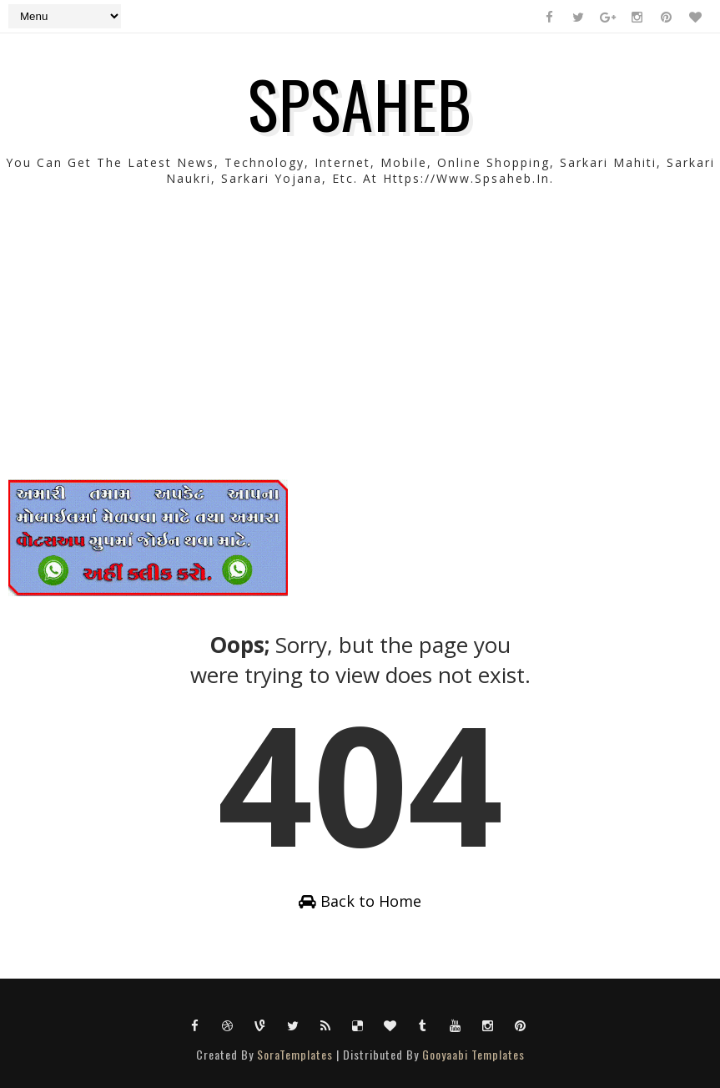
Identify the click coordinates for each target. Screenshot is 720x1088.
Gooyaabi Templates (473, 1054)
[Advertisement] (360, 362)
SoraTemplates (295, 1054)
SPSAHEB (360, 102)
